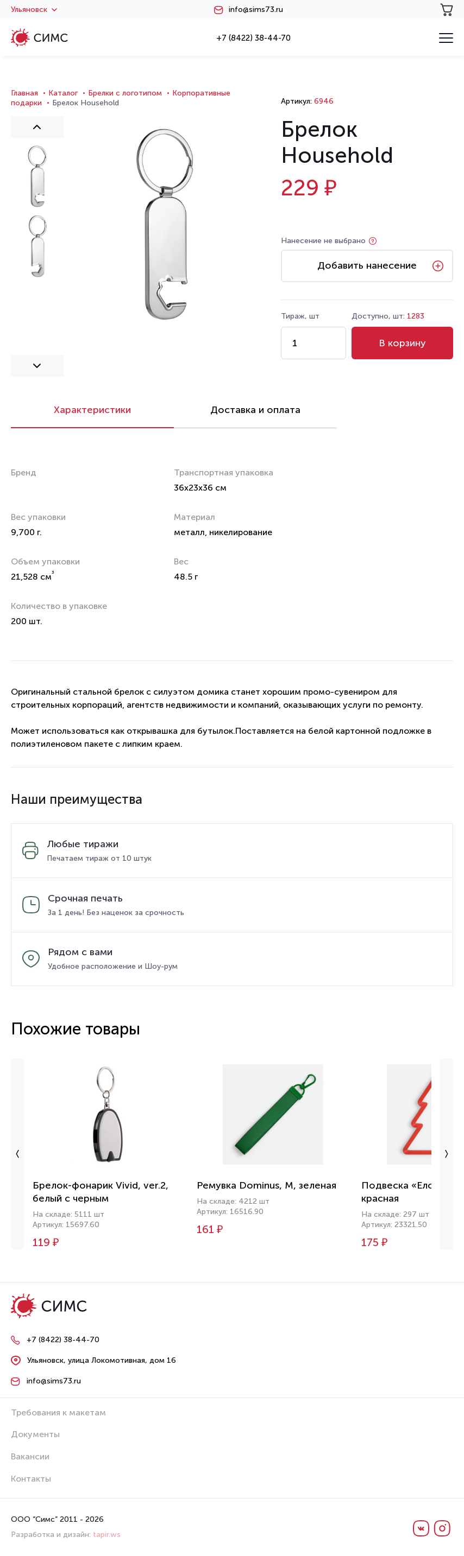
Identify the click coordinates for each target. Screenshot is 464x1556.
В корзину (402, 343)
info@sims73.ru (256, 9)
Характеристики (92, 410)
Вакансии (30, 1456)
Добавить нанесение (367, 265)
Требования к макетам (58, 1412)
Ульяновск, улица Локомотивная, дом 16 (101, 1360)
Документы (35, 1434)
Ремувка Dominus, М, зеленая (266, 1185)
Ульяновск (34, 9)
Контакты (31, 1479)
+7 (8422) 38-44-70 (253, 38)
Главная (24, 93)
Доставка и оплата (255, 410)
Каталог (63, 93)
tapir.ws (107, 1534)
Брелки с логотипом (125, 93)
